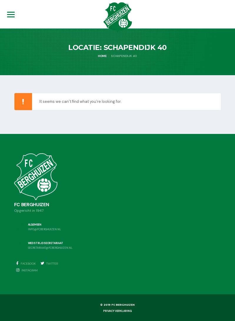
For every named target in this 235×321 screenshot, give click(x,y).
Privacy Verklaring (117, 311)
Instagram (27, 270)
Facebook (26, 263)
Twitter (49, 263)
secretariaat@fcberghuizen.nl (50, 248)
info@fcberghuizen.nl (44, 229)
